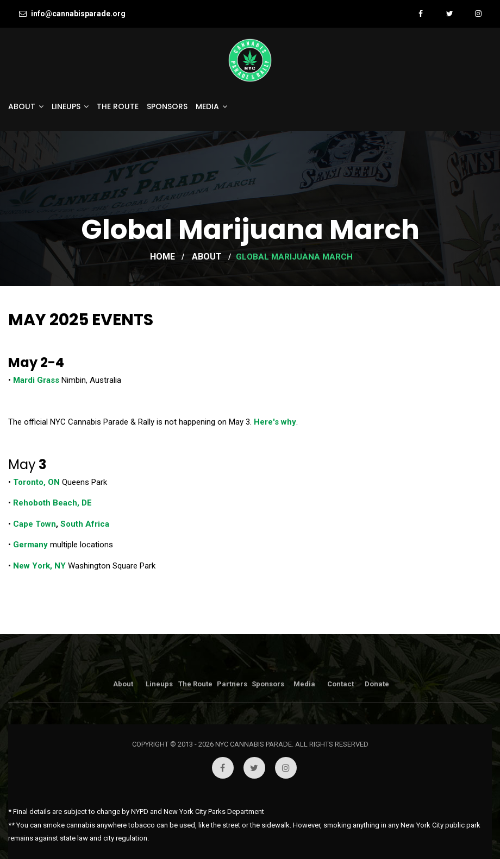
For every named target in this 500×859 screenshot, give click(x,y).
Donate (377, 684)
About (21, 106)
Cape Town (34, 524)
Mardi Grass (36, 380)
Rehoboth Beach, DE (52, 503)
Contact (340, 684)
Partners (232, 684)
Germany (30, 544)
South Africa (83, 524)
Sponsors (167, 106)
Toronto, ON (36, 482)
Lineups (66, 106)
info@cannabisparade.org (72, 13)
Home (162, 256)
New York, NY (39, 566)
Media (207, 106)
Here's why (275, 422)
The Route (118, 106)
